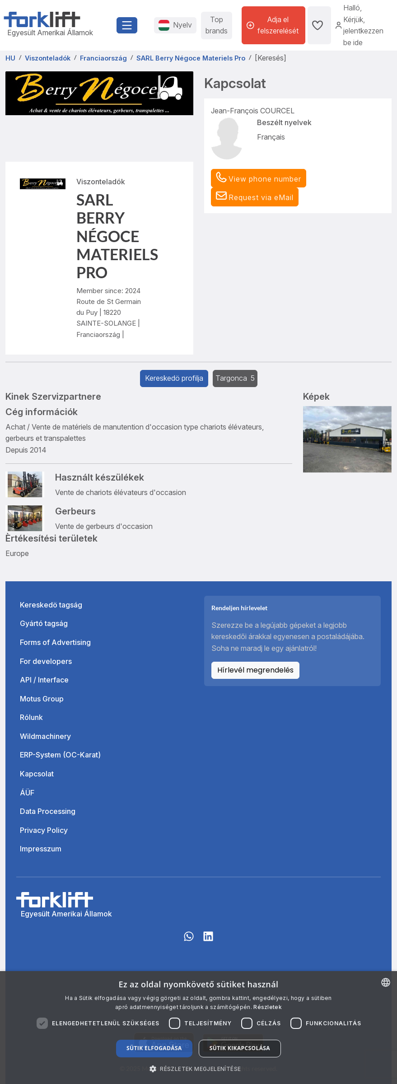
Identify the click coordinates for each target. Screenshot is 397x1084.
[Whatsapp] (189, 940)
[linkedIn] (208, 940)
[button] (255, 196)
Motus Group (42, 698)
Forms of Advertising (55, 642)
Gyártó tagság (44, 623)
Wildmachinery (45, 736)
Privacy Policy (44, 830)
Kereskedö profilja (174, 378)
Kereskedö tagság (51, 604)
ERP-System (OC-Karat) (60, 754)
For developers (46, 661)
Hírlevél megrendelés (255, 670)
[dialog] (198, 1027)
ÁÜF (27, 792)
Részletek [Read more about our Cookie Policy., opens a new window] (267, 1007)
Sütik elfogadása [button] (154, 1048)
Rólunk (31, 717)
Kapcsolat (37, 773)
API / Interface (44, 679)
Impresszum (40, 848)
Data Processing (47, 811)
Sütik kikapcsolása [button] (240, 1048)
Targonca (235, 378)
